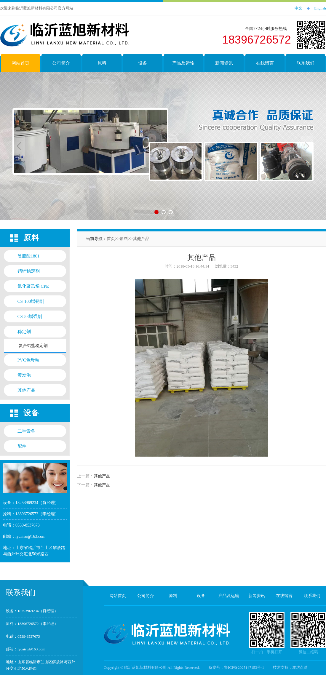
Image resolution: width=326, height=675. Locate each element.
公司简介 (145, 596)
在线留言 (284, 596)
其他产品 (141, 238)
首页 (111, 238)
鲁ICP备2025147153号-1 (244, 667)
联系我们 (312, 596)
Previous (19, 146)
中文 (298, 8)
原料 (124, 238)
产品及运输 (228, 596)
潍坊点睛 (300, 667)
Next (307, 146)
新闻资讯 (256, 596)
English (320, 8)
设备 (201, 596)
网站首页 (117, 596)
